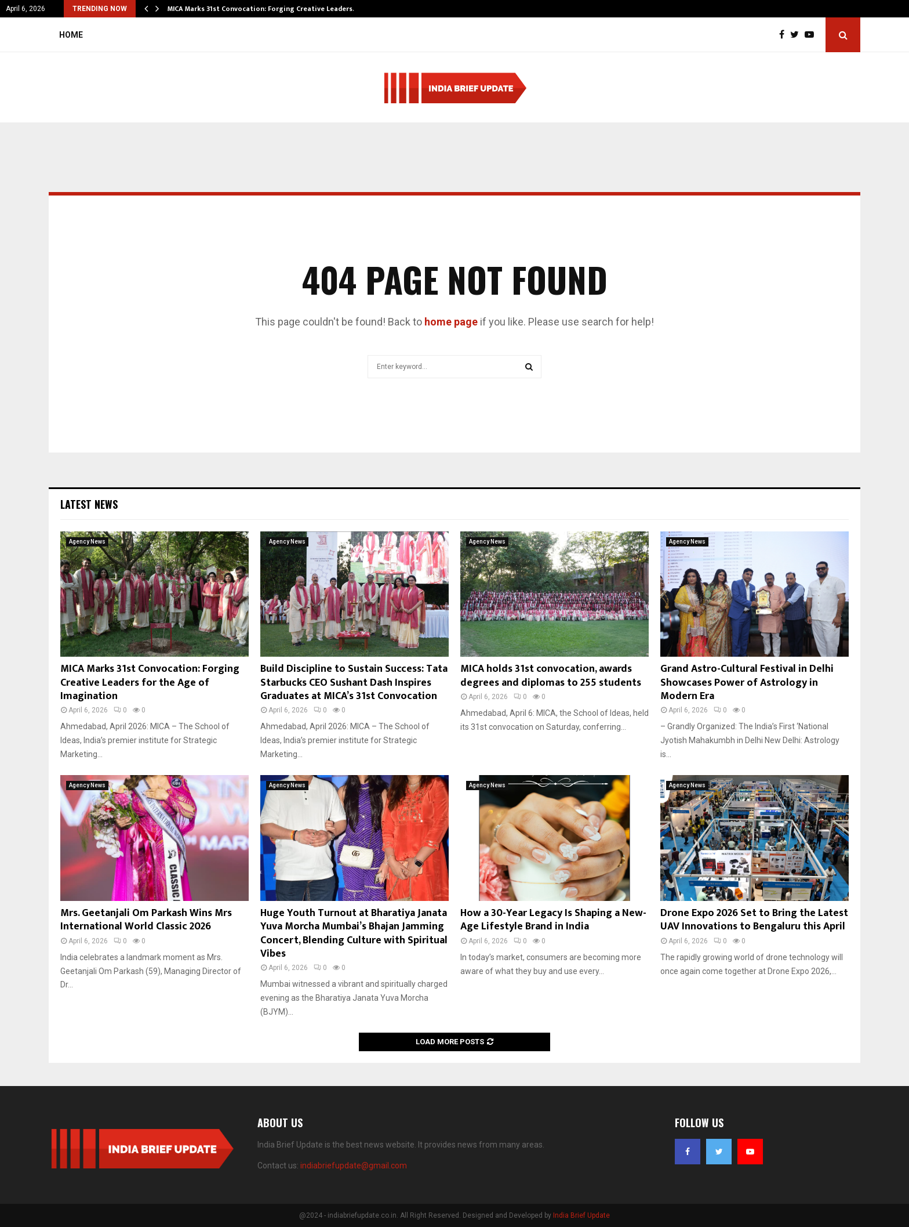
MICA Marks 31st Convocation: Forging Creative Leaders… (263, 9)
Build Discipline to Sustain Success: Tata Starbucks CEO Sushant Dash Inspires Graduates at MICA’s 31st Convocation (354, 682)
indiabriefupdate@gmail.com (353, 1165)
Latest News (89, 504)
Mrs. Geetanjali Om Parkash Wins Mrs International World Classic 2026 (146, 919)
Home (71, 34)
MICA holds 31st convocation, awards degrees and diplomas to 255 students (550, 675)
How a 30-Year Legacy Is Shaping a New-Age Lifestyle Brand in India (553, 919)
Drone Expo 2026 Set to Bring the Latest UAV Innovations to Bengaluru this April (754, 919)
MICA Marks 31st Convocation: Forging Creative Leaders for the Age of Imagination (149, 682)
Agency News (87, 541)
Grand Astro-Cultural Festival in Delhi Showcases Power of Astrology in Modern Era (747, 682)
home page (451, 322)
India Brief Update (581, 1215)
